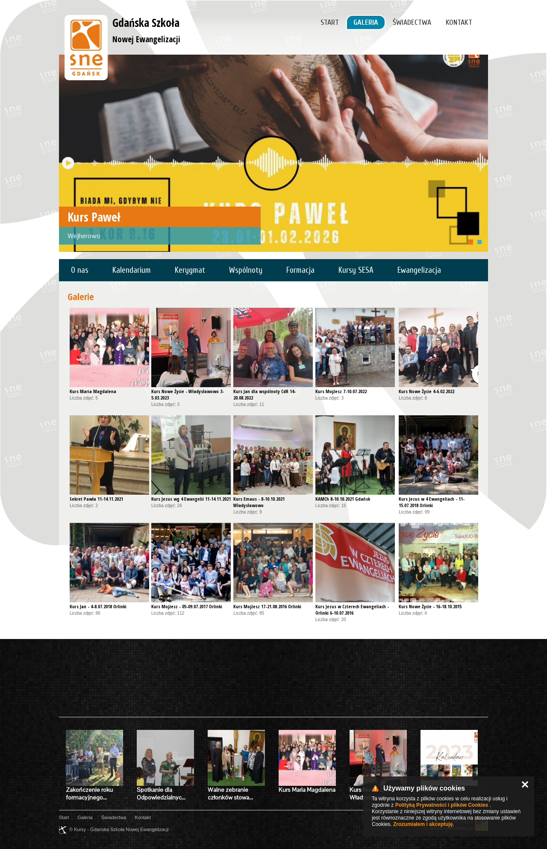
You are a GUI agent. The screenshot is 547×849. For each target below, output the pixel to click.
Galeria (365, 22)
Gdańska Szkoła (146, 30)
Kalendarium (131, 270)
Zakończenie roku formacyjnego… (89, 793)
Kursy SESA (355, 270)
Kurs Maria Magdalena (307, 790)
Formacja (300, 270)
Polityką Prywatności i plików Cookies (441, 805)
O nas (79, 270)
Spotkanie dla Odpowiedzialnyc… (161, 793)
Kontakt (459, 22)
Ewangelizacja (419, 270)
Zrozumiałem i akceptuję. (423, 824)
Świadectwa (412, 22)
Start (330, 22)
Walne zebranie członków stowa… (230, 793)
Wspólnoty (245, 270)
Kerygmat (190, 270)
